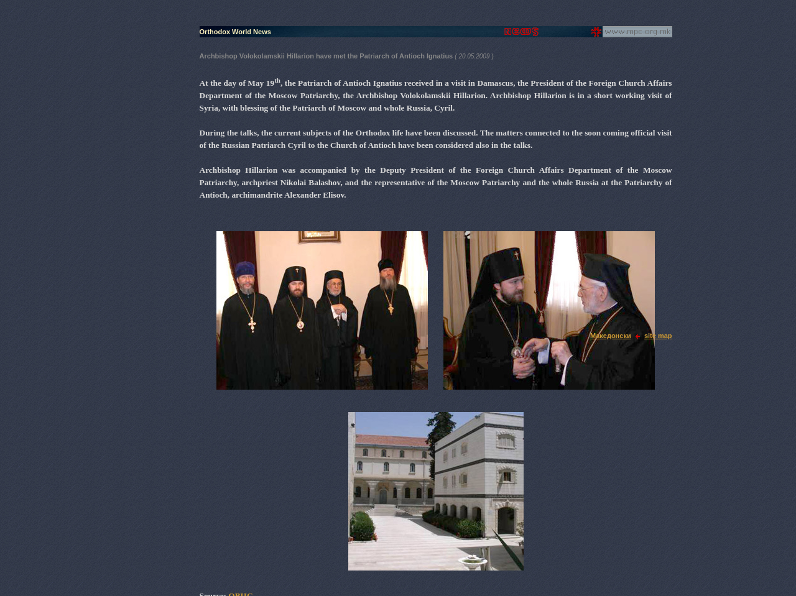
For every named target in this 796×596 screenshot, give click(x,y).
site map (658, 335)
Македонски (610, 335)
